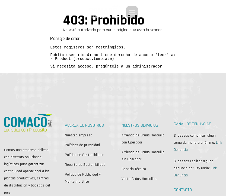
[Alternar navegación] (132, 12)
